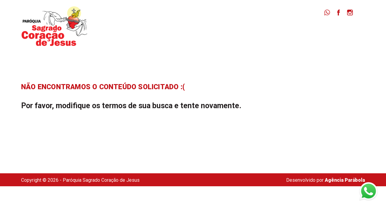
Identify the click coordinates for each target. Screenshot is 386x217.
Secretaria (339, 30)
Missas (240, 30)
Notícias (271, 30)
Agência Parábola (345, 180)
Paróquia (208, 30)
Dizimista (304, 30)
